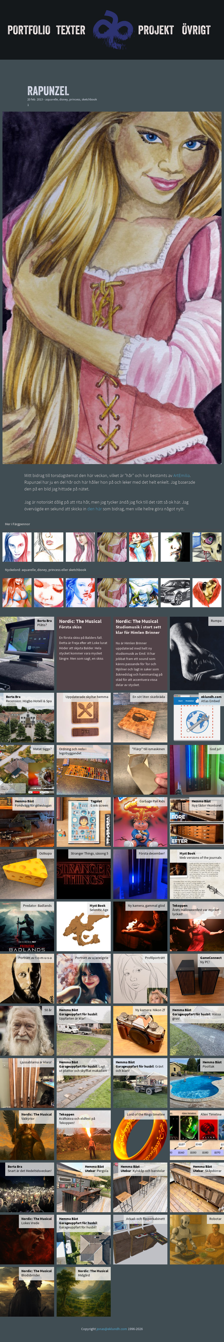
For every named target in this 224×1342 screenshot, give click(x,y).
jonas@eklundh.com (112, 1329)
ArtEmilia (181, 476)
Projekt (156, 30)
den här (94, 509)
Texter (70, 30)
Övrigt (196, 30)
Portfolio (28, 30)
